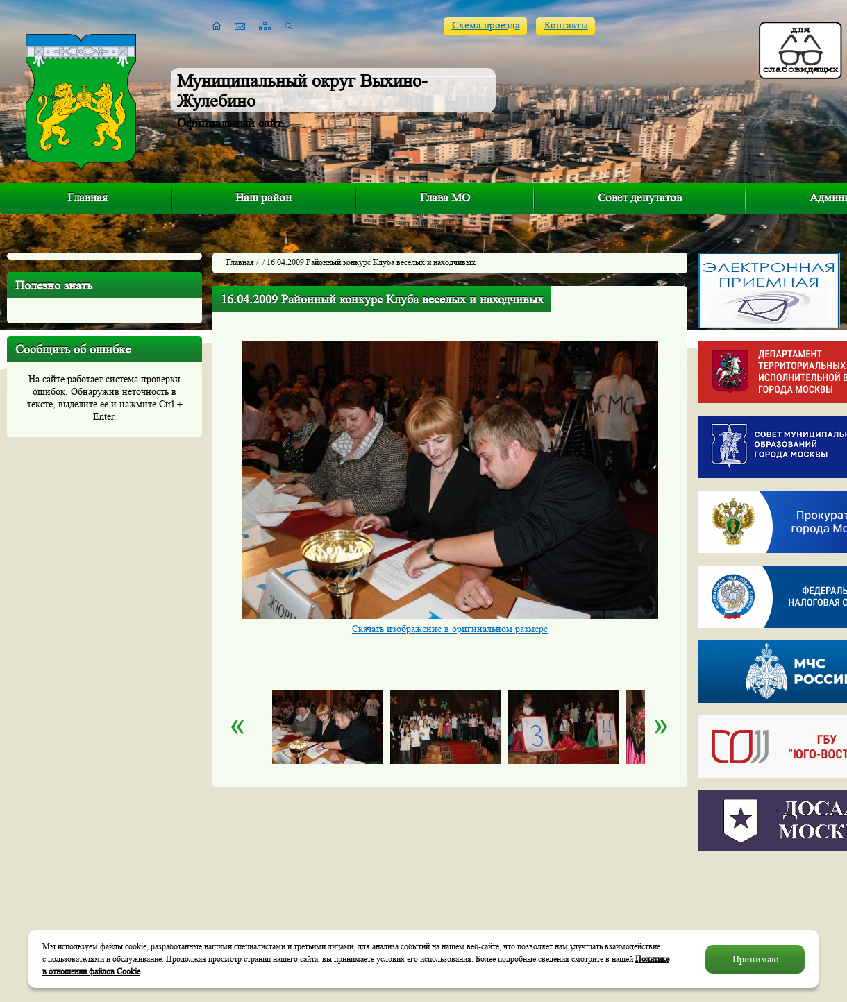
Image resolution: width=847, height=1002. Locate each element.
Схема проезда (486, 25)
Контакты (566, 25)
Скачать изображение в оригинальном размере (450, 628)
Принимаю (755, 959)
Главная (87, 197)
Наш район (263, 197)
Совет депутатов (640, 197)
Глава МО (445, 197)
